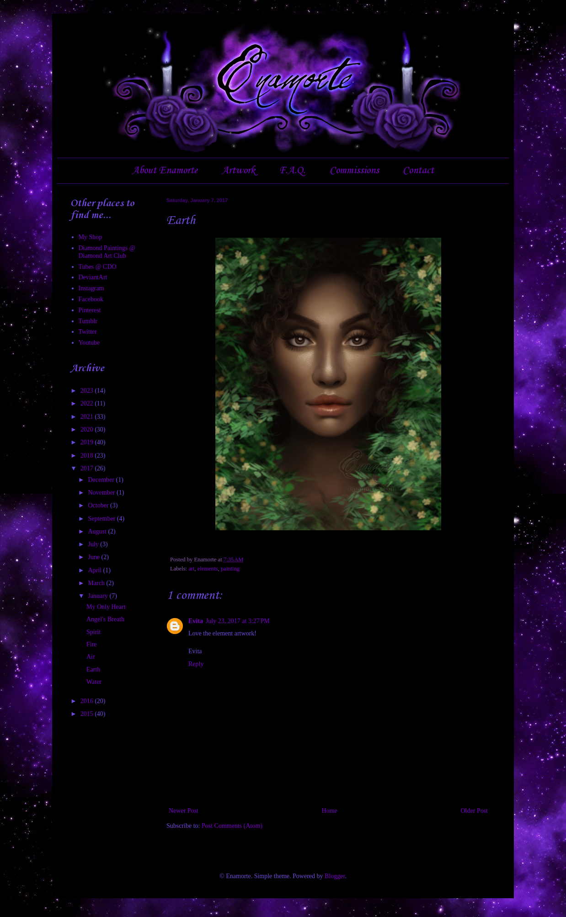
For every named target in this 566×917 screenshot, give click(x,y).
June (94, 557)
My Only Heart (106, 606)
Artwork (238, 170)
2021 (87, 416)
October (99, 505)
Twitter (88, 331)
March (97, 583)
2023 (87, 390)
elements (208, 568)
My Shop (90, 237)
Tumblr (88, 321)
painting (230, 568)
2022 (87, 403)
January (98, 595)
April (95, 570)
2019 (87, 442)
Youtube (89, 342)
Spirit (93, 632)
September (102, 518)
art (191, 568)
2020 (87, 429)
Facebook (91, 299)
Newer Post (183, 810)
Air (90, 656)
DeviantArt (93, 277)
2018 (87, 455)
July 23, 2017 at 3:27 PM (238, 621)
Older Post (474, 810)
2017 (87, 468)
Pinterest (90, 310)
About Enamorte (165, 170)
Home (329, 810)
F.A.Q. (292, 170)
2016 (87, 701)
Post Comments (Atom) (232, 825)
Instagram (91, 288)
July (94, 544)
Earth (93, 669)
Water (93, 681)
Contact (418, 170)
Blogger (335, 876)
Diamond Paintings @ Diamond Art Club (107, 252)
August (98, 531)
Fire (91, 644)
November (102, 492)
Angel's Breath (105, 619)
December (102, 479)
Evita (195, 621)
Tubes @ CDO (98, 266)
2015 (87, 713)
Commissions (354, 170)
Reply (195, 664)
